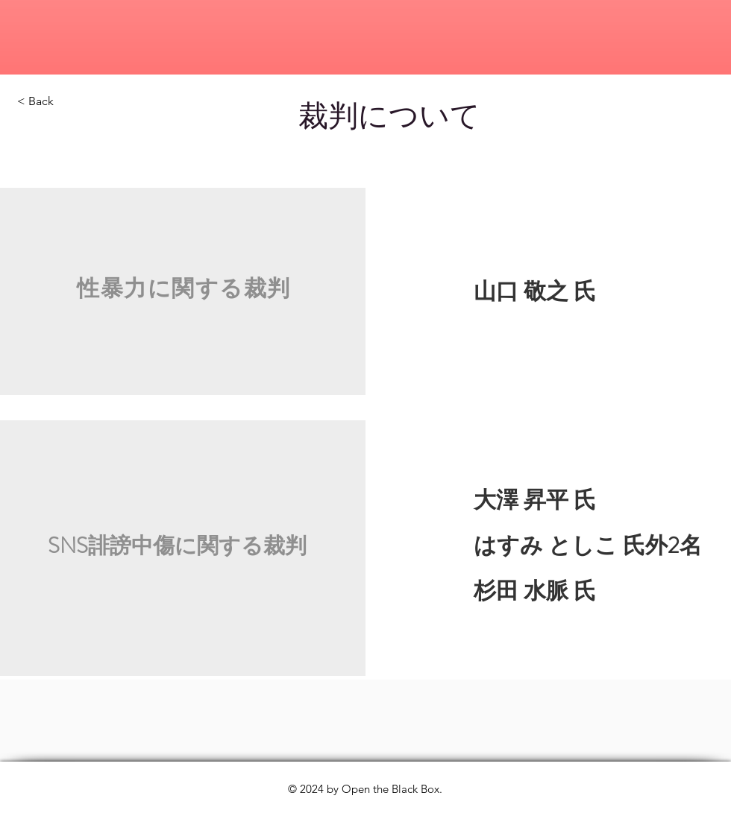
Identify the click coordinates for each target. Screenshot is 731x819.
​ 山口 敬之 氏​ (543, 291)
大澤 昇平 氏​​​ (535, 500)
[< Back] (70, 102)
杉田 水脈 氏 (521, 591)
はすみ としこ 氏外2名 (588, 545)
